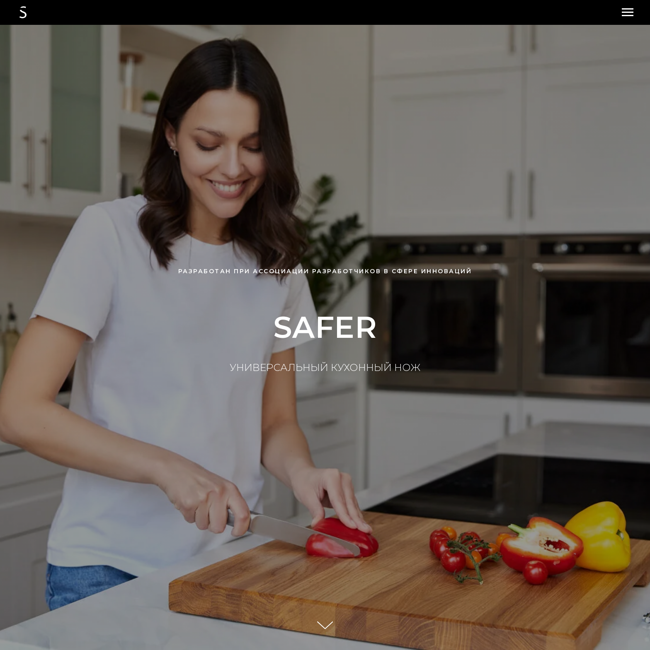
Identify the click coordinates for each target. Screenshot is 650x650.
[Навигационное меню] (627, 12)
